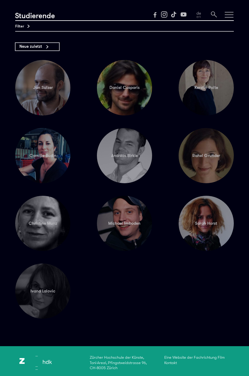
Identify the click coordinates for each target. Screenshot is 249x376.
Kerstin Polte (206, 87)
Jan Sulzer (43, 87)
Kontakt (170, 363)
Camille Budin (43, 155)
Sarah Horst (206, 223)
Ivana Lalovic (42, 291)
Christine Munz (43, 223)
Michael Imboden (124, 223)
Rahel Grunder (206, 155)
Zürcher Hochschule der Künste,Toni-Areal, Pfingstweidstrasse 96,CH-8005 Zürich (118, 363)
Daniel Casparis (124, 87)
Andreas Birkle (124, 155)
